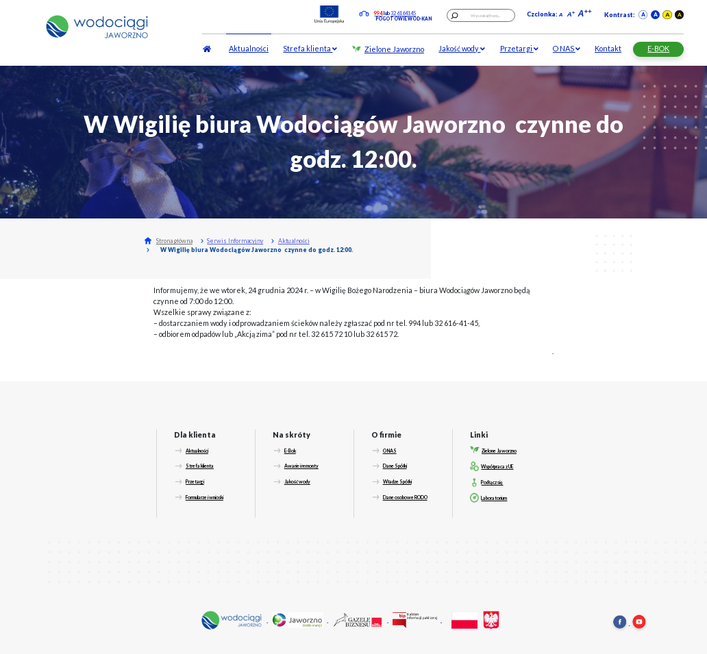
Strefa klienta (310, 48)
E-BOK (658, 48)
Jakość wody (461, 48)
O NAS (566, 48)
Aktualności (249, 48)
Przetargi (519, 48)
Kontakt (608, 48)
